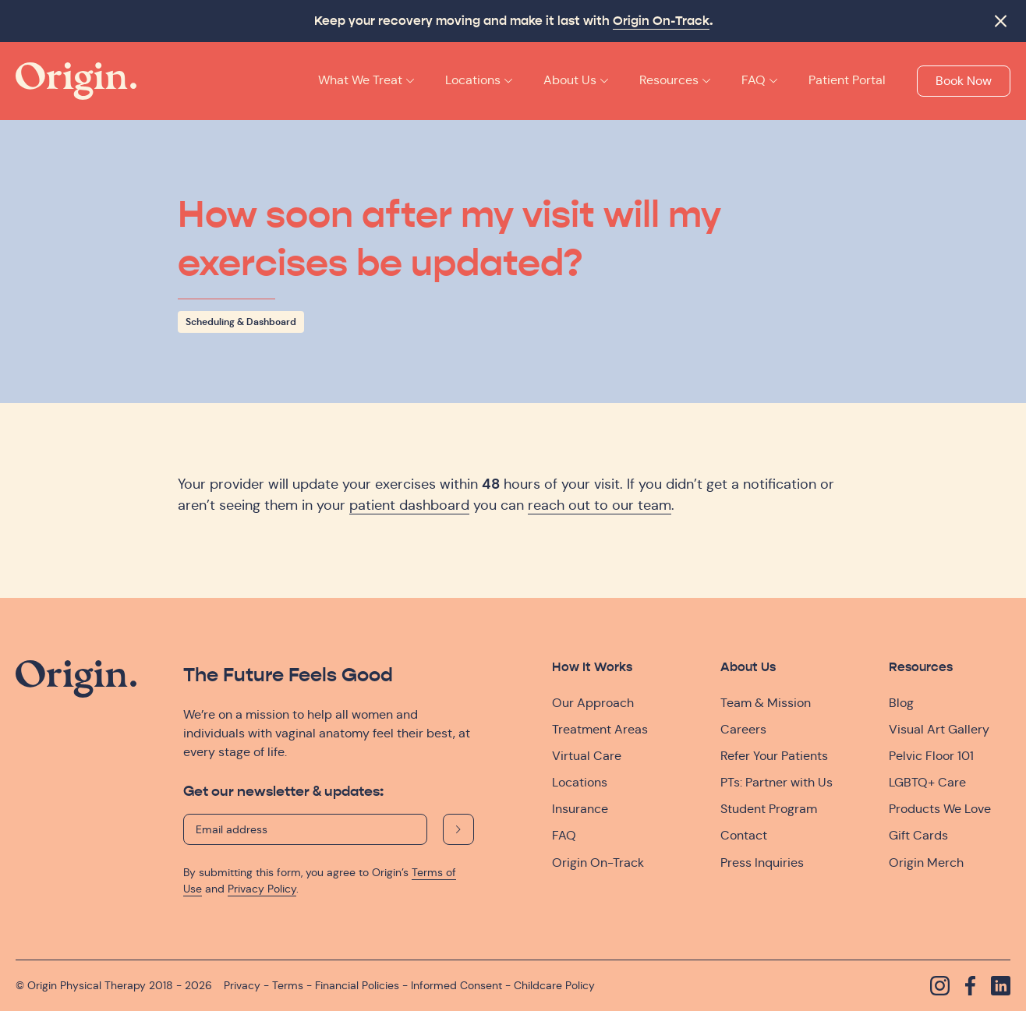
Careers (743, 729)
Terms (287, 985)
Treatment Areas (600, 729)
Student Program (768, 808)
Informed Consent (456, 985)
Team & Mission (765, 702)
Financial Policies (357, 985)
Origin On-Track (661, 21)
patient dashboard (409, 505)
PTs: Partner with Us (776, 782)
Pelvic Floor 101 (931, 755)
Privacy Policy (262, 889)
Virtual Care (586, 755)
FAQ (564, 835)
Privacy (242, 985)
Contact (743, 835)
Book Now (964, 80)
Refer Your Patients (774, 755)
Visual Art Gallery (939, 729)
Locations (579, 782)
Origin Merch (926, 862)
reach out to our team (599, 505)
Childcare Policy (554, 985)
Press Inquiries (762, 862)
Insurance (580, 808)
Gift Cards (918, 835)
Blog (901, 702)
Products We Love (940, 808)
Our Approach (593, 702)
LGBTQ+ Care (927, 782)
